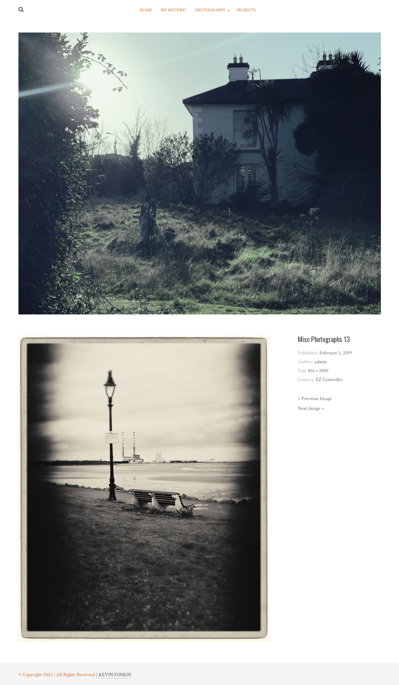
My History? (174, 10)
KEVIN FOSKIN (115, 675)
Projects (246, 10)
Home (146, 10)
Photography (210, 10)
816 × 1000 (318, 371)
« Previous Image (315, 398)
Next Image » (311, 408)
